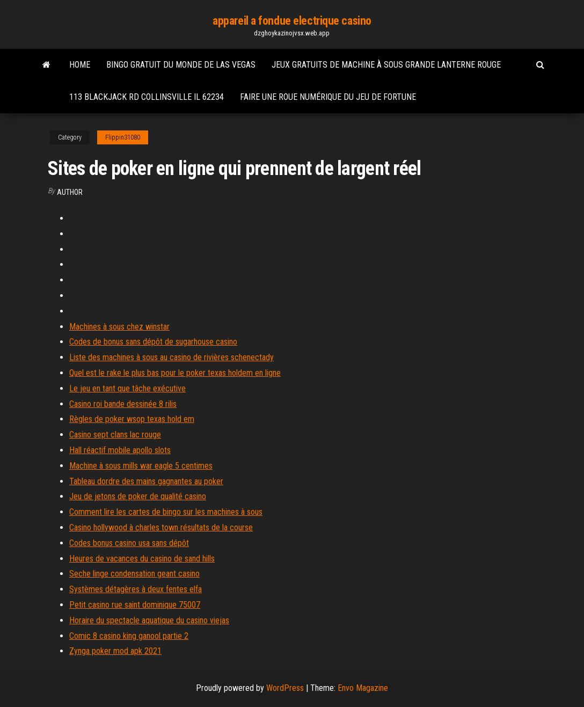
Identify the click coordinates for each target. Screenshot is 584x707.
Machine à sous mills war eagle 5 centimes (141, 466)
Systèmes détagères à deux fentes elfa (135, 589)
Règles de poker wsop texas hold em (131, 419)
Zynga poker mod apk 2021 (115, 651)
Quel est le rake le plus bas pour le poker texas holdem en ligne (175, 373)
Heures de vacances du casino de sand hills (142, 558)
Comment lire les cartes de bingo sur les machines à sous (165, 512)
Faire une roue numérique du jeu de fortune (328, 97)
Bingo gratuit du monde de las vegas (181, 65)
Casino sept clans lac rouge (115, 434)
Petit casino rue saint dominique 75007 (134, 605)
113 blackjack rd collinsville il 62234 (146, 97)
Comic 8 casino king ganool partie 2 (128, 636)
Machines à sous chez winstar (119, 327)
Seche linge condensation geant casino (134, 573)
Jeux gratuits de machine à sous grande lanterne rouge (386, 65)
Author (70, 192)
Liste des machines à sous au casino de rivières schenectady (171, 357)
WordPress (285, 688)
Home (79, 65)
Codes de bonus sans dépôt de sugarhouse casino (153, 342)
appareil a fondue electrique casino (292, 20)
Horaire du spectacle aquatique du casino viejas (149, 620)
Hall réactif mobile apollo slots (120, 450)
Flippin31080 (122, 137)
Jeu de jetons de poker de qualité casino (137, 496)
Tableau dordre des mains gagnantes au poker (146, 481)
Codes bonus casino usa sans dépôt (129, 543)
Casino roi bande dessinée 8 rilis (123, 404)
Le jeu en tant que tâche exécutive (127, 388)
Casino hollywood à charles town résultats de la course (161, 527)
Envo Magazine (363, 688)
